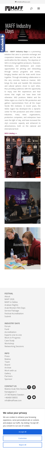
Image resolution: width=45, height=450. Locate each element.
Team (7, 362)
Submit (8, 316)
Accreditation (10, 332)
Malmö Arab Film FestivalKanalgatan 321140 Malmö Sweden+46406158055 (16, 392)
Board (7, 364)
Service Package (12, 310)
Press (7, 356)
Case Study (9, 340)
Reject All (22, 445)
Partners (8, 376)
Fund (7, 329)
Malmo (8, 359)
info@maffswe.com (13, 400)
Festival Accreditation (14, 313)
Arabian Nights (11, 305)
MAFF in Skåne (11, 302)
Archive (8, 367)
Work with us (10, 370)
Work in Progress (12, 337)
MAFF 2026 (9, 299)
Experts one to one (13, 335)
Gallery (8, 373)
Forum (7, 326)
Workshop (9, 343)
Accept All (22, 432)
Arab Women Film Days (15, 308)
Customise (22, 438)
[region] (22, 429)
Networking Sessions (14, 346)
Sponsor (8, 379)
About (7, 296)
